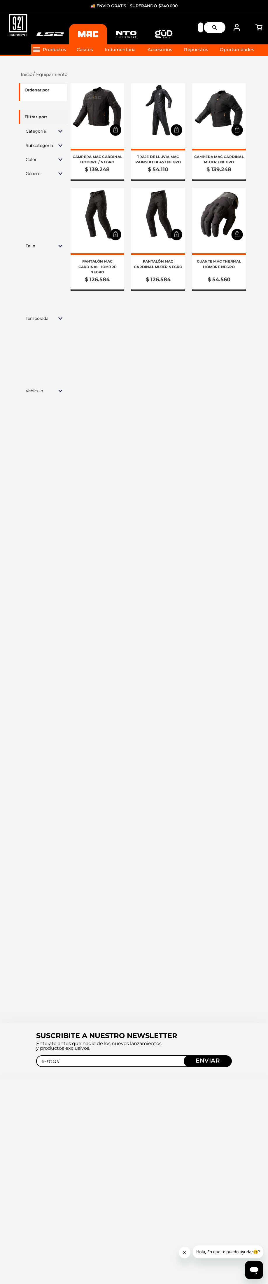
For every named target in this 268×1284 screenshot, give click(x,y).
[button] (43, 131)
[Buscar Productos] (217, 28)
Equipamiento (51, 74)
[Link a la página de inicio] (25, 74)
